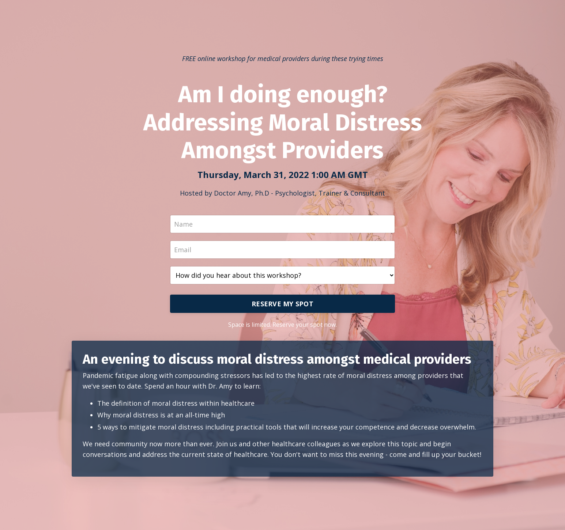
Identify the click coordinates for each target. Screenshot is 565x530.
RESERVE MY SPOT (282, 303)
